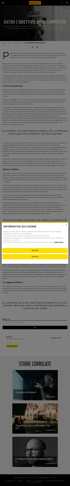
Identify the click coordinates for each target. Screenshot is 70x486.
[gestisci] (35, 250)
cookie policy (59, 242)
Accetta (35, 256)
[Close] (66, 224)
